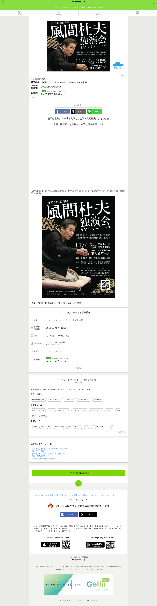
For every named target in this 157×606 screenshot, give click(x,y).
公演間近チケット (83, 399)
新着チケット (98, 399)
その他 (43, 416)
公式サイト (78, 105)
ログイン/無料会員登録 (78, 473)
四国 (89, 427)
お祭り (34, 416)
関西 (76, 427)
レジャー (110, 410)
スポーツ (51, 410)
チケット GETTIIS (75, 601)
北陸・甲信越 (59, 427)
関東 (49, 427)
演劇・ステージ (63, 410)
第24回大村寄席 (38, 451)
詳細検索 (121, 432)
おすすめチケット (54, 399)
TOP (78, 484)
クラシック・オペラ (80, 410)
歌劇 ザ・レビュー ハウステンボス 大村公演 (48, 454)
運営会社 (99, 569)
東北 (42, 427)
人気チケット (69, 399)
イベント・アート (97, 410)
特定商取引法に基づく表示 (83, 566)
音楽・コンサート (38, 410)
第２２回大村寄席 (38, 456)
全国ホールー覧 (113, 566)
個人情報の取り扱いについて (47, 566)
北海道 (34, 427)
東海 (69, 427)
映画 (118, 410)
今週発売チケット (38, 399)
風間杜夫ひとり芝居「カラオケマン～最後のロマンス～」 (53, 449)
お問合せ (90, 569)
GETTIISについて (76, 569)
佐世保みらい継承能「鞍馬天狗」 (44, 459)
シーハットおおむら (53, 351)
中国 (83, 427)
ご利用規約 (65, 566)
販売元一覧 (100, 566)
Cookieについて (61, 569)
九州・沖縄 (99, 427)
